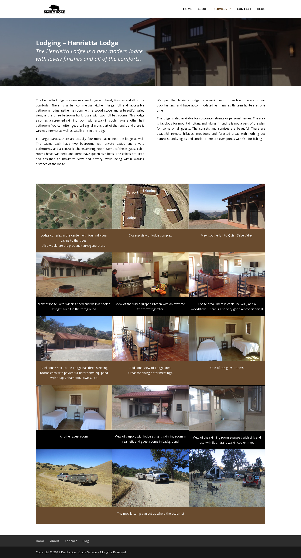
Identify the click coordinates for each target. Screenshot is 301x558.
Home (187, 9)
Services (220, 9)
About (203, 9)
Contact (244, 9)
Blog (261, 9)
